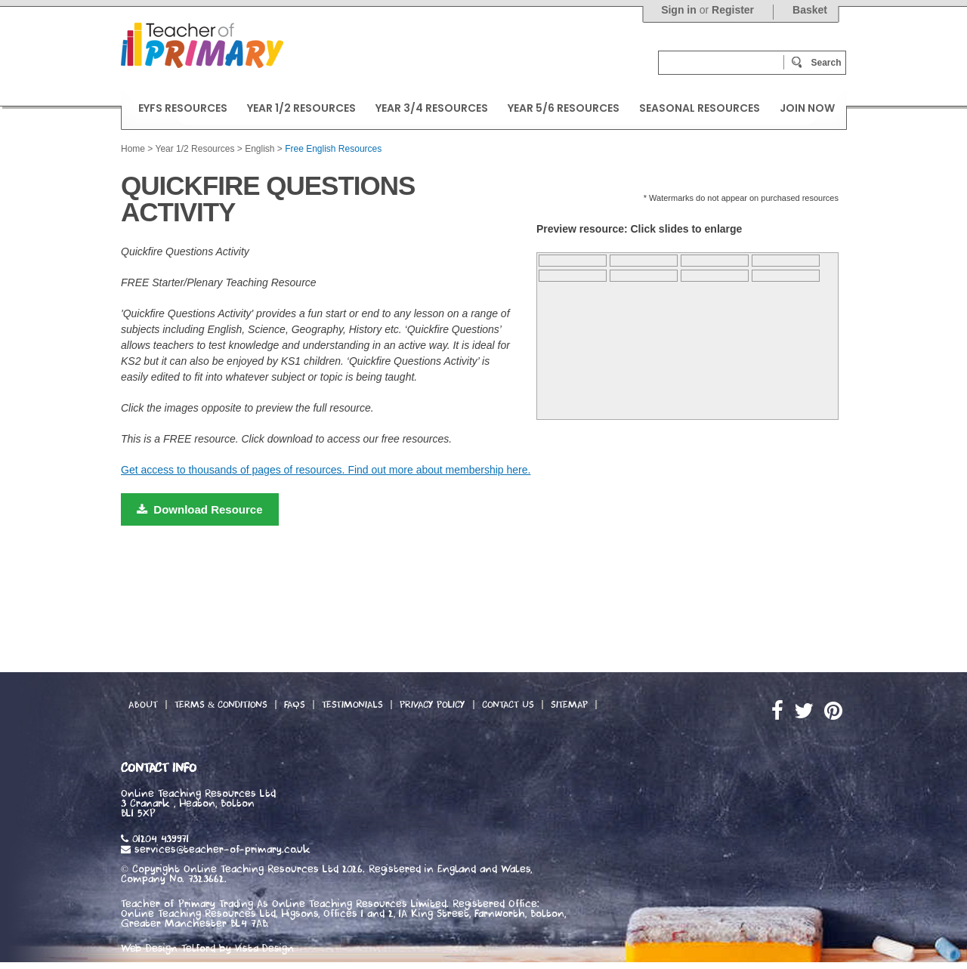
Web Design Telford (168, 948)
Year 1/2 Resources (194, 148)
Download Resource (200, 509)
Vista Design (264, 948)
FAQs (294, 704)
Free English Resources (333, 148)
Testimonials (352, 704)
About (143, 704)
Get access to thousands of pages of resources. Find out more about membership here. (325, 470)
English (259, 148)
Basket (809, 10)
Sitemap (569, 704)
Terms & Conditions (221, 704)
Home (133, 148)
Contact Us (508, 704)
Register (733, 10)
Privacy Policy (432, 704)
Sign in (679, 10)
